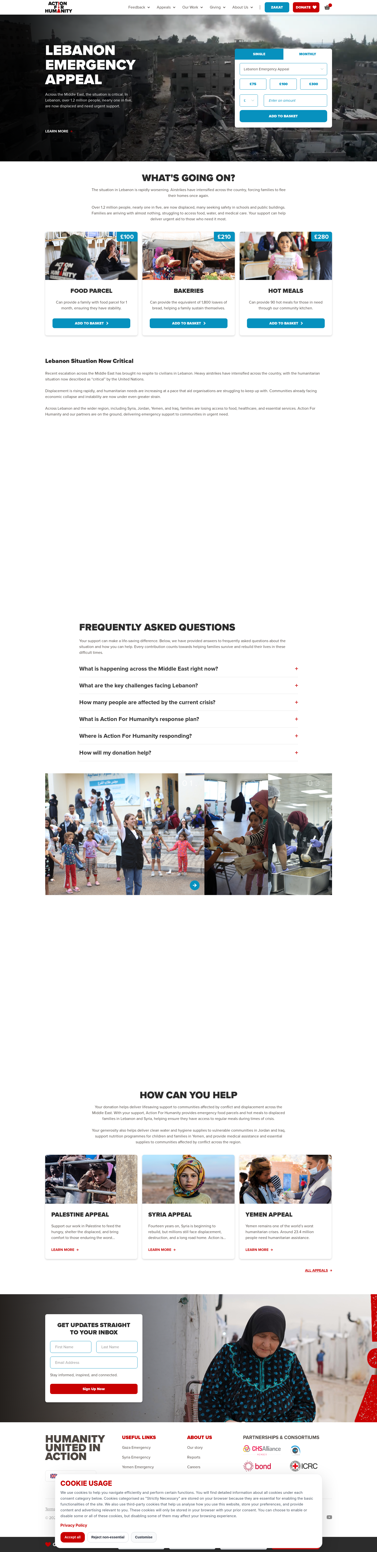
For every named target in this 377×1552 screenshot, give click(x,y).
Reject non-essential (107, 1537)
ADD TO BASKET (91, 323)
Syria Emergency (136, 1457)
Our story (195, 1447)
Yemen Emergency (138, 1467)
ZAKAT (277, 7)
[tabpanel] (91, 283)
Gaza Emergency (136, 1447)
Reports (193, 1457)
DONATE (306, 7)
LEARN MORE (58, 131)
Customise (144, 1537)
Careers (193, 1467)
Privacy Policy (74, 1525)
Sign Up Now (94, 1389)
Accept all (73, 1537)
